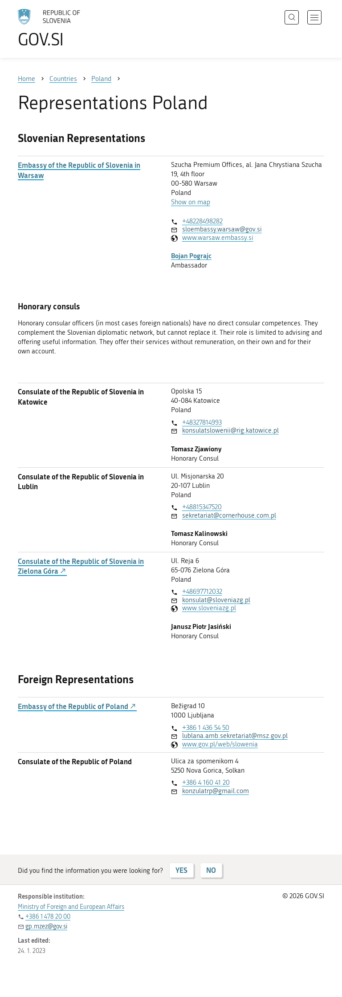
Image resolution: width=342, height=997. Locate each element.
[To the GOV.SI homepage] (62, 28)
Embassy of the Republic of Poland (77, 706)
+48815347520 (202, 507)
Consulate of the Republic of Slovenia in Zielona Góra (81, 566)
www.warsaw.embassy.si (217, 238)
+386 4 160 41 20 (206, 782)
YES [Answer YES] (181, 870)
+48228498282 (202, 221)
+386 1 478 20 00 (47, 916)
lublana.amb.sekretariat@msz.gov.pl (235, 736)
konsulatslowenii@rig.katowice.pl (230, 430)
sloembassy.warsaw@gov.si (222, 229)
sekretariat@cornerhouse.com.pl (229, 515)
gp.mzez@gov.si (46, 926)
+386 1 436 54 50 (205, 728)
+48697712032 (202, 592)
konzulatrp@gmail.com (215, 791)
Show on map (190, 202)
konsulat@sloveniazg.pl (216, 600)
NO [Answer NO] (211, 870)
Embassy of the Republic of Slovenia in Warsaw (79, 170)
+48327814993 (202, 422)
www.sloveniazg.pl (209, 608)
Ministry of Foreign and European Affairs (71, 907)
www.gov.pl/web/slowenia (220, 744)
